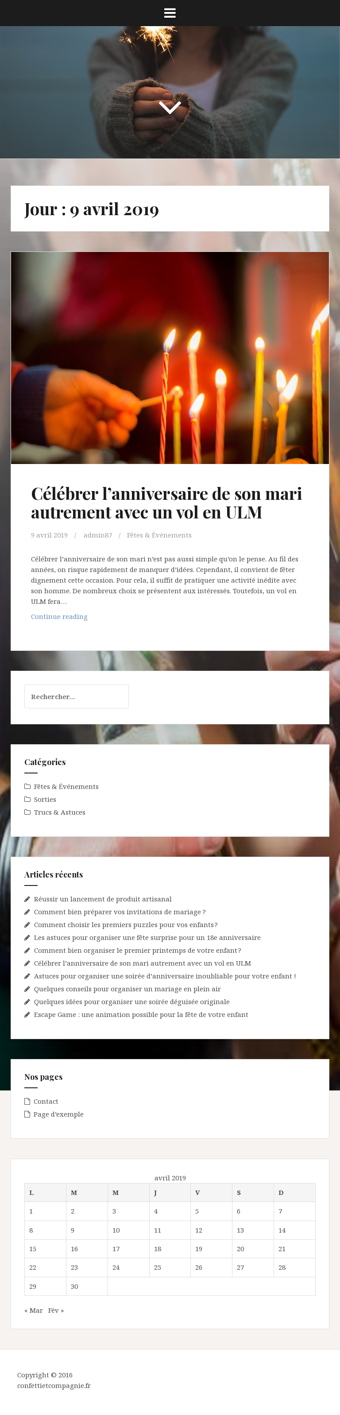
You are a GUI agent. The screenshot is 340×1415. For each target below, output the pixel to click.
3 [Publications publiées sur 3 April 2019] (114, 1210)
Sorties (45, 799)
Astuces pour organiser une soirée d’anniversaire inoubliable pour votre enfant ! (165, 975)
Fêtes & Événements (159, 534)
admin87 (98, 534)
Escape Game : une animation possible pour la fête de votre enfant (141, 1014)
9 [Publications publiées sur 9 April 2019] (72, 1230)
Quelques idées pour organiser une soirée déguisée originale (132, 1001)
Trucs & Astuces (59, 812)
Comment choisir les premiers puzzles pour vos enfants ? (126, 924)
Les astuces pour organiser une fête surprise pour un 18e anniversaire (147, 937)
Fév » (56, 1310)
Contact (46, 1101)
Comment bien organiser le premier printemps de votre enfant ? (137, 950)
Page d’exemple (59, 1114)
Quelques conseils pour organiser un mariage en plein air (127, 988)
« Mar (33, 1310)
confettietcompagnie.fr (54, 1385)
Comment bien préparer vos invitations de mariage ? (120, 911)
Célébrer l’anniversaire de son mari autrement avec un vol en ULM (166, 502)
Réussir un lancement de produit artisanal (103, 898)
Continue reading (82, 618)
